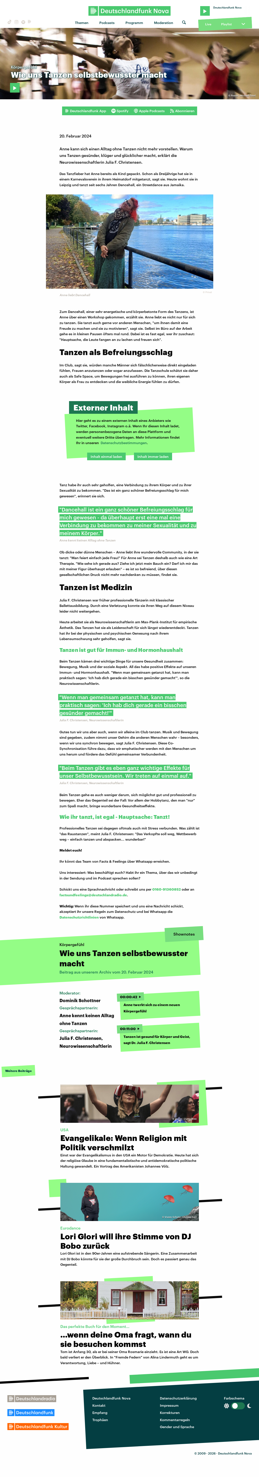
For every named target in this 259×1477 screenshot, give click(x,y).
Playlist (226, 24)
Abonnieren (182, 111)
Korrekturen (170, 1412)
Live (208, 24)
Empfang (99, 1412)
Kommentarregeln (175, 1420)
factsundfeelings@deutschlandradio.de (93, 895)
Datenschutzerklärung (178, 1398)
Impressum (169, 1405)
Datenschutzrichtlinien (79, 917)
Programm (134, 23)
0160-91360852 (166, 889)
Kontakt (98, 1405)
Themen (81, 23)
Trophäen (100, 1420)
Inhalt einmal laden (106, 456)
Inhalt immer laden (153, 456)
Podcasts (107, 23)
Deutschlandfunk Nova (111, 1398)
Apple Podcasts (149, 111)
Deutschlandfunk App (85, 111)
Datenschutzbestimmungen (124, 443)
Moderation (163, 23)
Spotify (120, 111)
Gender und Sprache (177, 1427)
